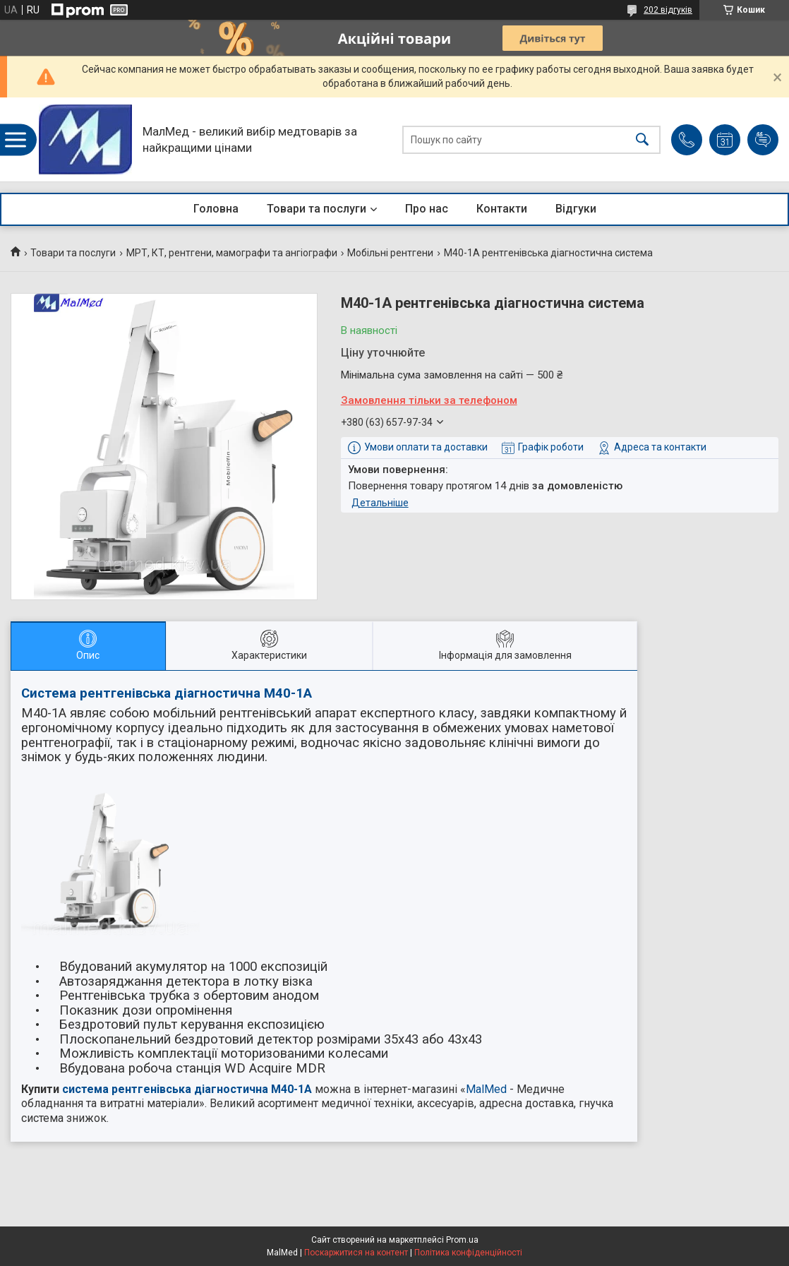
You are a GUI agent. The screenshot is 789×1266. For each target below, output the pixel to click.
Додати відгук (762, 139)
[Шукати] (642, 139)
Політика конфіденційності (468, 1253)
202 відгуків (668, 10)
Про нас (426, 208)
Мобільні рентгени (390, 252)
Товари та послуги (316, 208)
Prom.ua (462, 1240)
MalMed (486, 1089)
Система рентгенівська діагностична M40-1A (166, 693)
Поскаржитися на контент (356, 1253)
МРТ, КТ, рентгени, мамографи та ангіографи (231, 252)
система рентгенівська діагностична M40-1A (187, 1089)
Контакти (501, 208)
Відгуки (575, 208)
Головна (216, 208)
